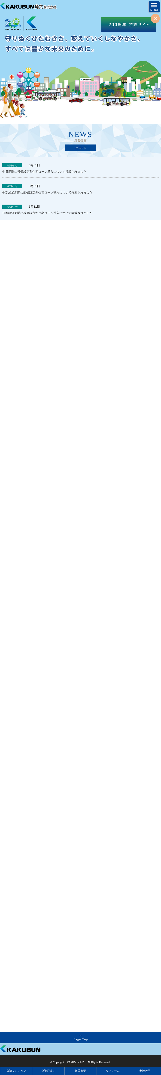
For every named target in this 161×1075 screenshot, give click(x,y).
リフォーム (113, 1070)
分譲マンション (16, 1070)
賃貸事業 (80, 1070)
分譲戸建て (48, 1070)
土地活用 (144, 1070)
